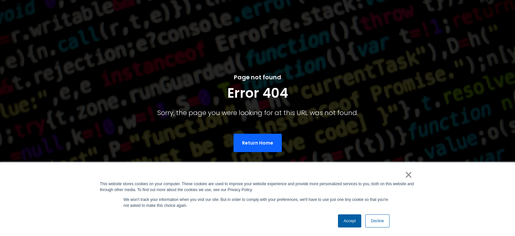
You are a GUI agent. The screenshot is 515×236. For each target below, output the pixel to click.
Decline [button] (377, 221)
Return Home (257, 143)
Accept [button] (350, 221)
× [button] (408, 175)
